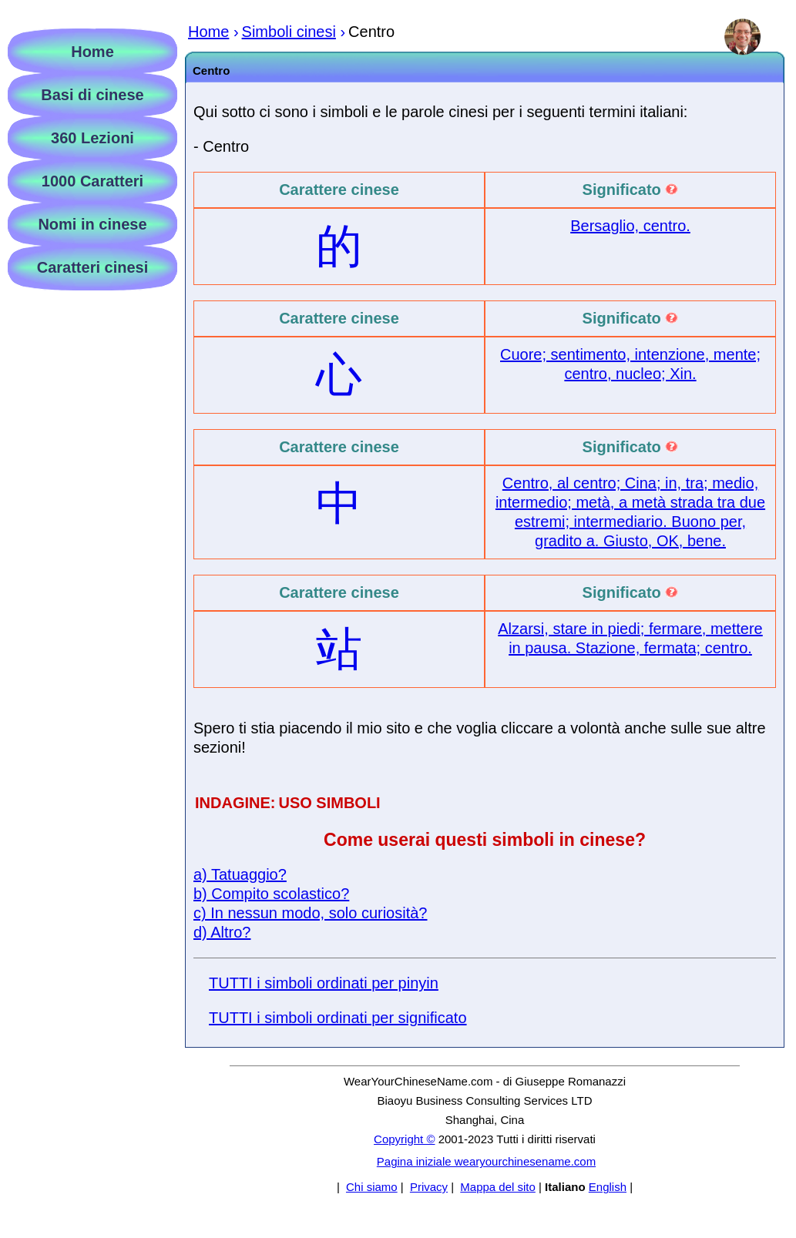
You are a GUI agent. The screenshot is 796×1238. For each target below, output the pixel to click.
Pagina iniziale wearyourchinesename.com (486, 1161)
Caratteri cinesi (93, 267)
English (607, 1186)
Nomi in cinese (92, 224)
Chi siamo (372, 1186)
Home (92, 51)
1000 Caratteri (92, 181)
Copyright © (404, 1139)
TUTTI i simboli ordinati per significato (338, 1017)
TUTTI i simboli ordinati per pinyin (323, 983)
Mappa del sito (498, 1186)
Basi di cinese (92, 94)
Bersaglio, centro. (630, 225)
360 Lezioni (92, 137)
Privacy (429, 1186)
